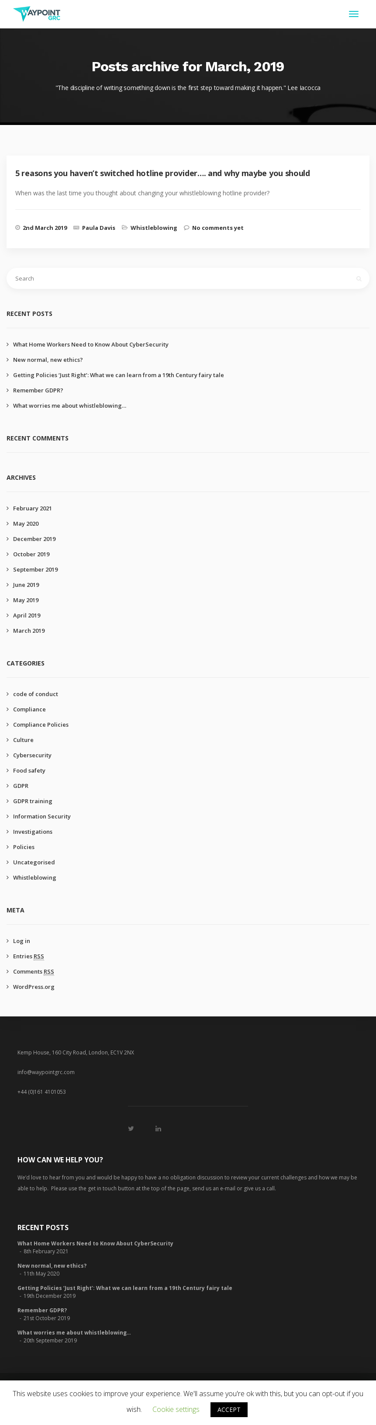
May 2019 (25, 600)
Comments (33, 971)
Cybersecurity (32, 755)
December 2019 (34, 539)
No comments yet (218, 228)
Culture (23, 740)
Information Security (42, 816)
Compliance (29, 709)
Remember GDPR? (38, 390)
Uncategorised (34, 862)
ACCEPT (229, 1409)
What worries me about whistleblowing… (69, 405)
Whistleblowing (154, 228)
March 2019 (29, 630)
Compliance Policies (41, 724)
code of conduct (35, 694)
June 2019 (26, 585)
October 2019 (31, 554)
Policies (23, 847)
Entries (28, 956)
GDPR (20, 786)
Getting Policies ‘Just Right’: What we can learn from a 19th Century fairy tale (118, 375)
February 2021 (32, 508)
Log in (21, 941)
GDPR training (32, 801)
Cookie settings (176, 1409)
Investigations (32, 832)
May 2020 (25, 523)
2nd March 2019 (45, 228)
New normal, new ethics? (48, 360)
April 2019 (26, 615)
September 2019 (35, 569)
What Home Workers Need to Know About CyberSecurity (91, 344)
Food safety (29, 770)
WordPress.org (34, 987)
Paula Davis (98, 228)
